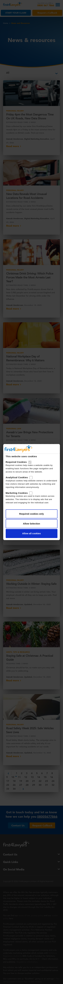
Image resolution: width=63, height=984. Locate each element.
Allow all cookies (31, 533)
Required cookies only (31, 513)
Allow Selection (31, 523)
